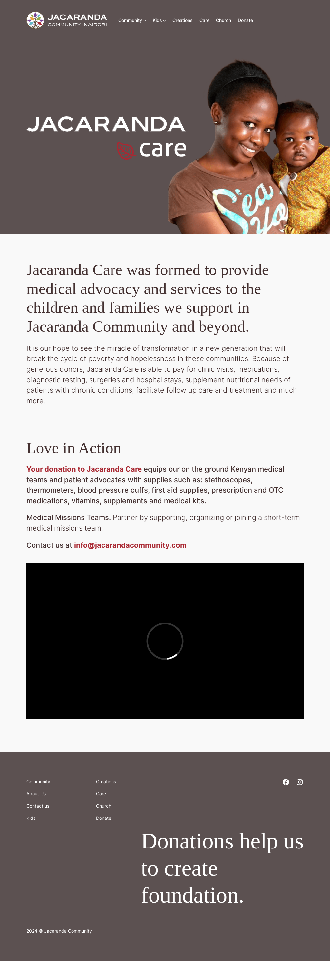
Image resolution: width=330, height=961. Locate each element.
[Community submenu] (144, 20)
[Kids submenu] (164, 20)
